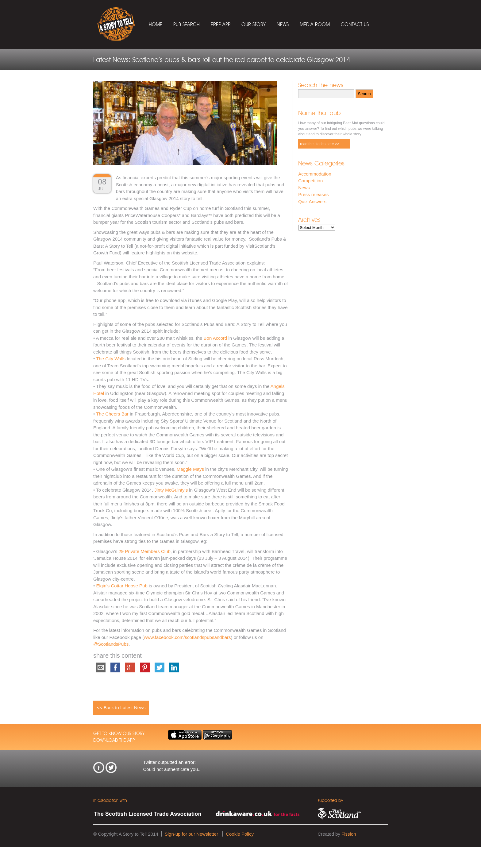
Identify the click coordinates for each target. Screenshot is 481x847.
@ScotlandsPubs (111, 644)
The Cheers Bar (113, 413)
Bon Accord (215, 338)
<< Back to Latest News (121, 707)
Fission (348, 834)
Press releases (313, 194)
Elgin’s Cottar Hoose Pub (121, 585)
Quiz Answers (312, 201)
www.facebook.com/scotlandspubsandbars (187, 637)
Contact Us (355, 24)
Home (155, 24)
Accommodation (314, 173)
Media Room (315, 24)
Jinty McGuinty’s (171, 490)
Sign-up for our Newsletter (191, 834)
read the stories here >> (319, 144)
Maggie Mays (191, 469)
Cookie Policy (240, 834)
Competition (310, 180)
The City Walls (111, 358)
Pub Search (186, 24)
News (283, 24)
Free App (220, 24)
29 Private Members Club (145, 551)
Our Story (253, 24)
